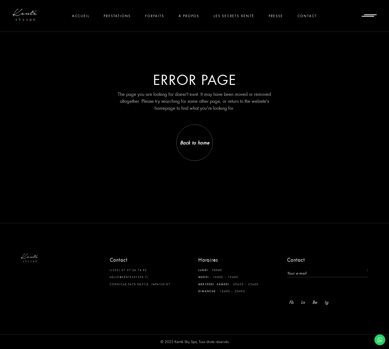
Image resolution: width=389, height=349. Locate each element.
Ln (303, 302)
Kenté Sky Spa (185, 341)
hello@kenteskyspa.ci (129, 277)
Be (314, 302)
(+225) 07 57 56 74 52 (128, 270)
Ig (326, 302)
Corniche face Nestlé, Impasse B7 (140, 284)
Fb (291, 302)
